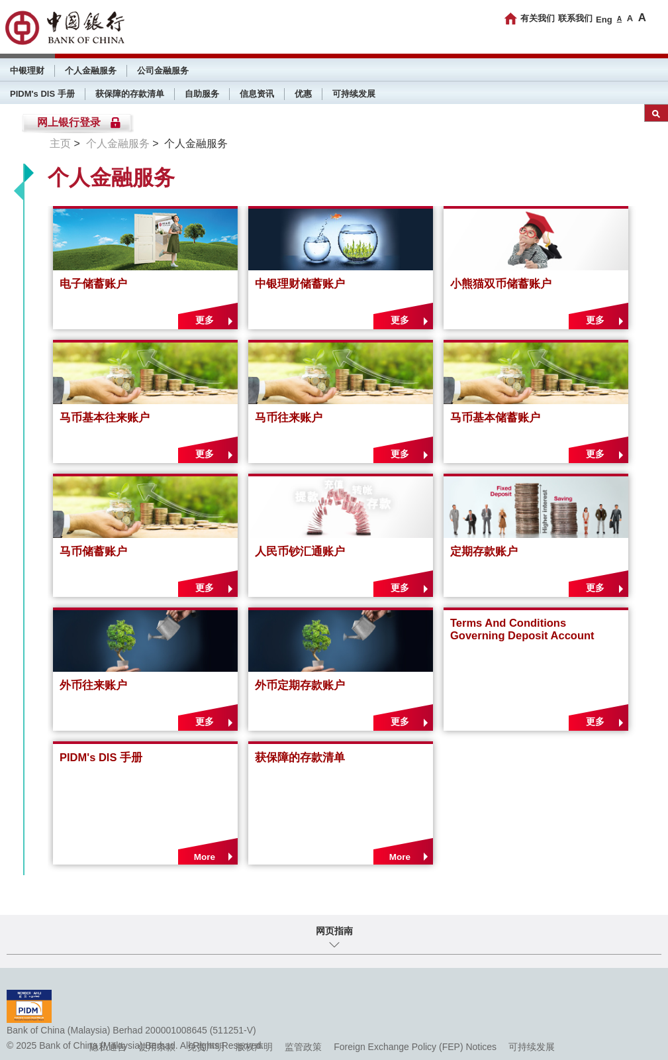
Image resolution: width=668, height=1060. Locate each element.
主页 (60, 143)
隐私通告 (107, 1046)
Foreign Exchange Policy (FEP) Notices (415, 1046)
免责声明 (205, 1046)
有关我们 (537, 18)
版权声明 (254, 1046)
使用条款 (156, 1046)
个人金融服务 (91, 71)
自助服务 (202, 94)
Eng (604, 20)
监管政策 (303, 1046)
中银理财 (27, 71)
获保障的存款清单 (129, 94)
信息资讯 (257, 94)
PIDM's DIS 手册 (42, 94)
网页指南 (334, 931)
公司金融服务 (163, 71)
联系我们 (575, 18)
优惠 (303, 94)
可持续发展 (353, 94)
